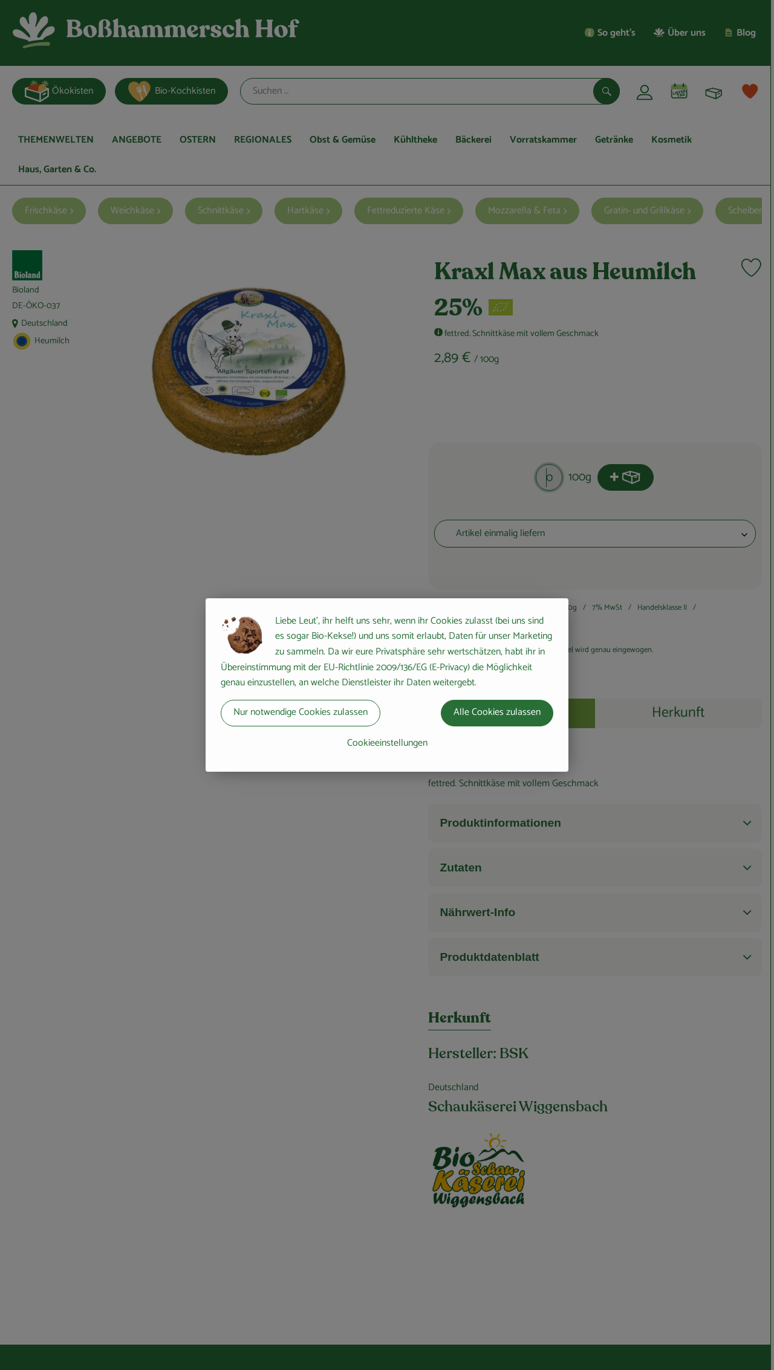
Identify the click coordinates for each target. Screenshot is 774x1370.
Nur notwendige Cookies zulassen (300, 712)
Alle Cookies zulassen (497, 712)
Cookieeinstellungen (387, 743)
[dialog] (387, 685)
